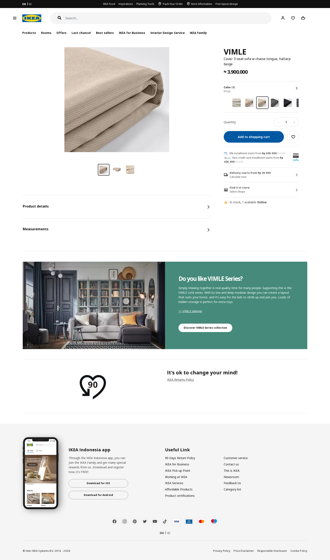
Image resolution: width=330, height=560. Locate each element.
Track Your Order (172, 4)
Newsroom (231, 477)
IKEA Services (174, 483)
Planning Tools (145, 4)
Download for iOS (98, 483)
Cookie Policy (298, 550)
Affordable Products (179, 489)
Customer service (236, 458)
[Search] (168, 18)
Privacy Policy (221, 550)
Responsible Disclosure (272, 550)
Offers (61, 33)
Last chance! (81, 33)
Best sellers (105, 33)
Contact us (231, 464)
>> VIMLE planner (190, 311)
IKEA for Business (132, 33)
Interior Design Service (167, 33)
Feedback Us (232, 483)
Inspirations (125, 4)
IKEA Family (198, 33)
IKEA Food (109, 4)
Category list (232, 489)
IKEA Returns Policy (180, 380)
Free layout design (227, 4)
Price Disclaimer (244, 550)
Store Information (201, 4)
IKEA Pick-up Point (177, 471)
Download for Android (98, 495)
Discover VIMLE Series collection (205, 328)
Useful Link (177, 449)
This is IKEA (232, 471)
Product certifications (180, 496)
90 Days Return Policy (180, 458)
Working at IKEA (176, 477)
